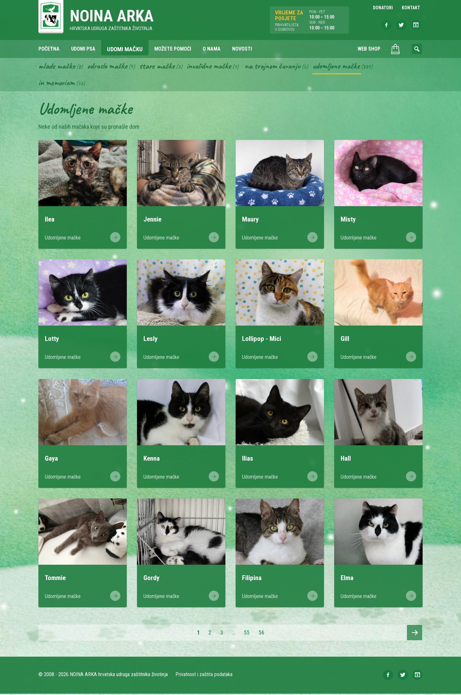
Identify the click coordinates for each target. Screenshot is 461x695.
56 (264, 633)
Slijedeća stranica (414, 634)
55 (249, 633)
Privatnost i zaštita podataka (204, 676)
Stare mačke (160, 66)
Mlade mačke (57, 66)
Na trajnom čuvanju (280, 66)
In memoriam (57, 83)
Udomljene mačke (345, 66)
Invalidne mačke (213, 66)
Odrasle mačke (109, 66)
